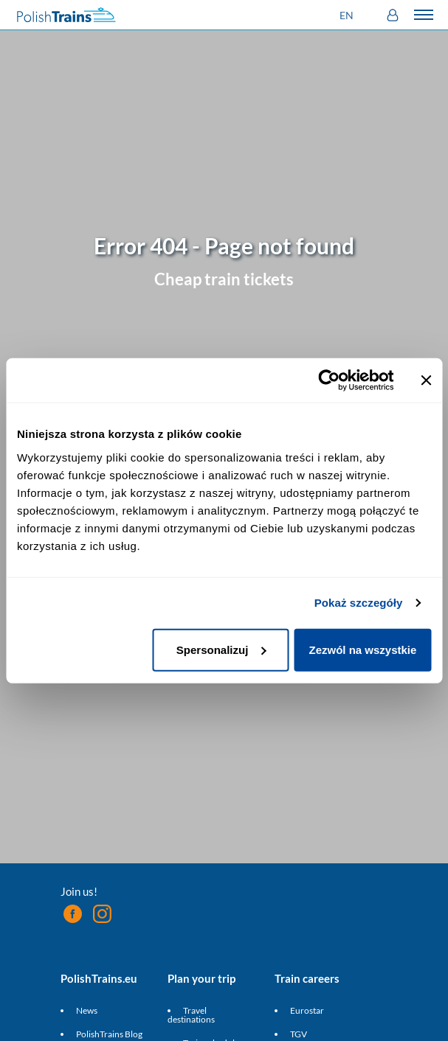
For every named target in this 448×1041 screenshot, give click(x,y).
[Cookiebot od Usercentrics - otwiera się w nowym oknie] (328, 380)
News (86, 1010)
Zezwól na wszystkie (362, 649)
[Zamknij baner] (426, 380)
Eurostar (307, 1010)
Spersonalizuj (221, 649)
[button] (348, 15)
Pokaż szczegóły (358, 602)
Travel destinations (191, 1015)
